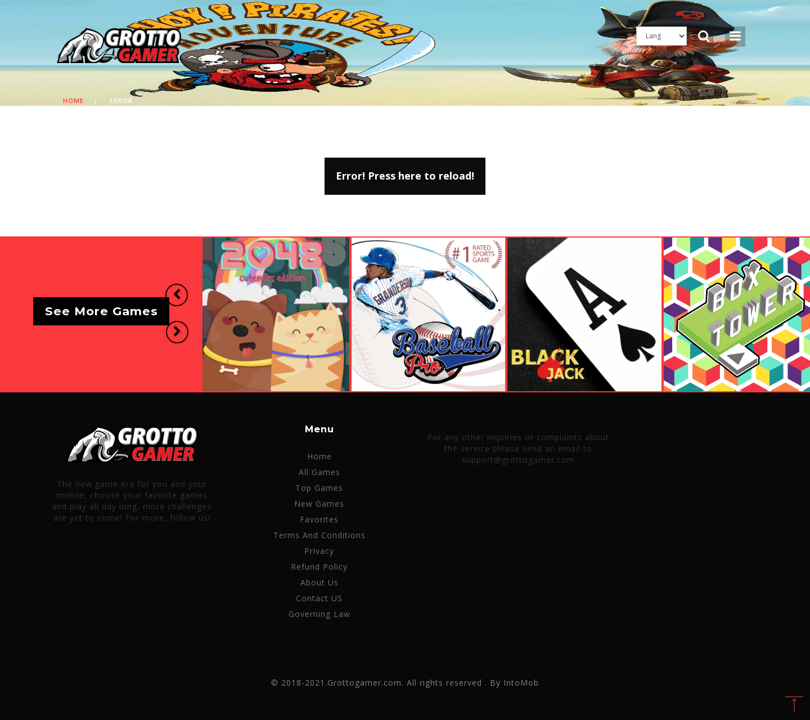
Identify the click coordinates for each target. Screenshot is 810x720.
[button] (176, 295)
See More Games (101, 312)
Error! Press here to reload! (405, 175)
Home (73, 100)
